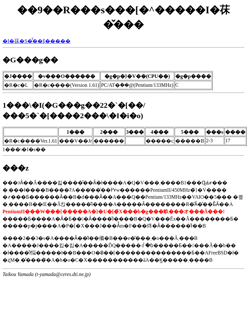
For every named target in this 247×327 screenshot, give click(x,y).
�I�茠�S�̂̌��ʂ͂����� (36, 41)
